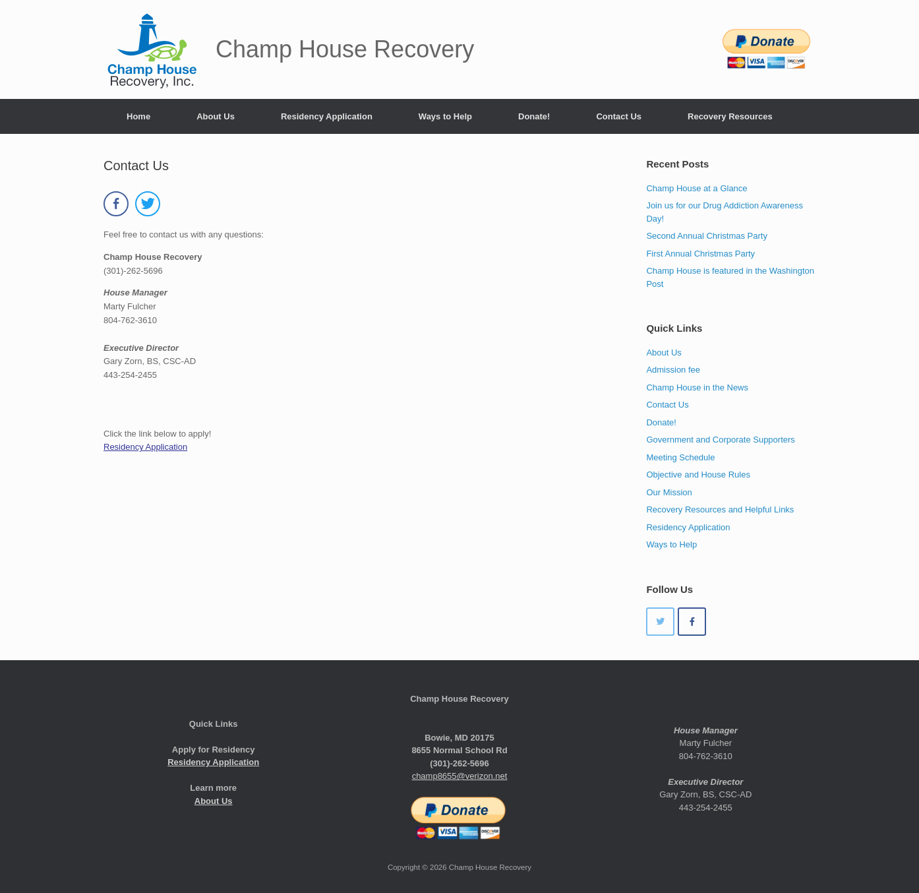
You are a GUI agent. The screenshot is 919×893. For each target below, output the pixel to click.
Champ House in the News (697, 387)
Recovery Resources (730, 116)
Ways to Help (445, 116)
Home (138, 116)
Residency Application (326, 116)
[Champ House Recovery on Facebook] (692, 621)
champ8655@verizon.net (460, 776)
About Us (215, 116)
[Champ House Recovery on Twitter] (660, 621)
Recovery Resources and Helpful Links (720, 509)
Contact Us (618, 116)
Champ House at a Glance (696, 188)
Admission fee (673, 370)
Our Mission (669, 492)
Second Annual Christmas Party (706, 236)
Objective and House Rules (698, 474)
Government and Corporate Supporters (720, 440)
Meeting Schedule (680, 457)
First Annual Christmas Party (700, 254)
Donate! (534, 116)
